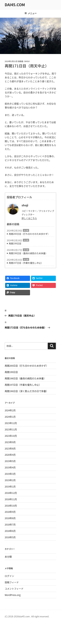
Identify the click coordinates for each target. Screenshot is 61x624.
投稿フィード (12, 582)
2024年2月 (10, 410)
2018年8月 (10, 518)
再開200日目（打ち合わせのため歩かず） (29, 233)
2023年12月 (11, 423)
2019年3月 (10, 474)
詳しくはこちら (29, 218)
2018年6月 (10, 531)
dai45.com (15, 4)
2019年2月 (10, 480)
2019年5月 (10, 461)
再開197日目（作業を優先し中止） (26, 262)
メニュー (31, 13)
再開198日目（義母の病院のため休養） (28, 253)
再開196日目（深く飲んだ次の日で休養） (26, 391)
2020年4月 (10, 454)
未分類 (26, 230)
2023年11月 (11, 429)
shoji (27, 61)
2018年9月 (10, 512)
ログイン (9, 576)
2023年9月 (10, 442)
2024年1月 (10, 416)
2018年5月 (10, 537)
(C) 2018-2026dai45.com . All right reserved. (27, 616)
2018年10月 (11, 505)
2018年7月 (10, 524)
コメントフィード (14, 588)
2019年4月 (10, 467)
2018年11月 (11, 499)
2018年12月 (11, 493)
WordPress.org (12, 595)
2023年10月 (11, 436)
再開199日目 (15, 243)
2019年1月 (10, 486)
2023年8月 (10, 448)
